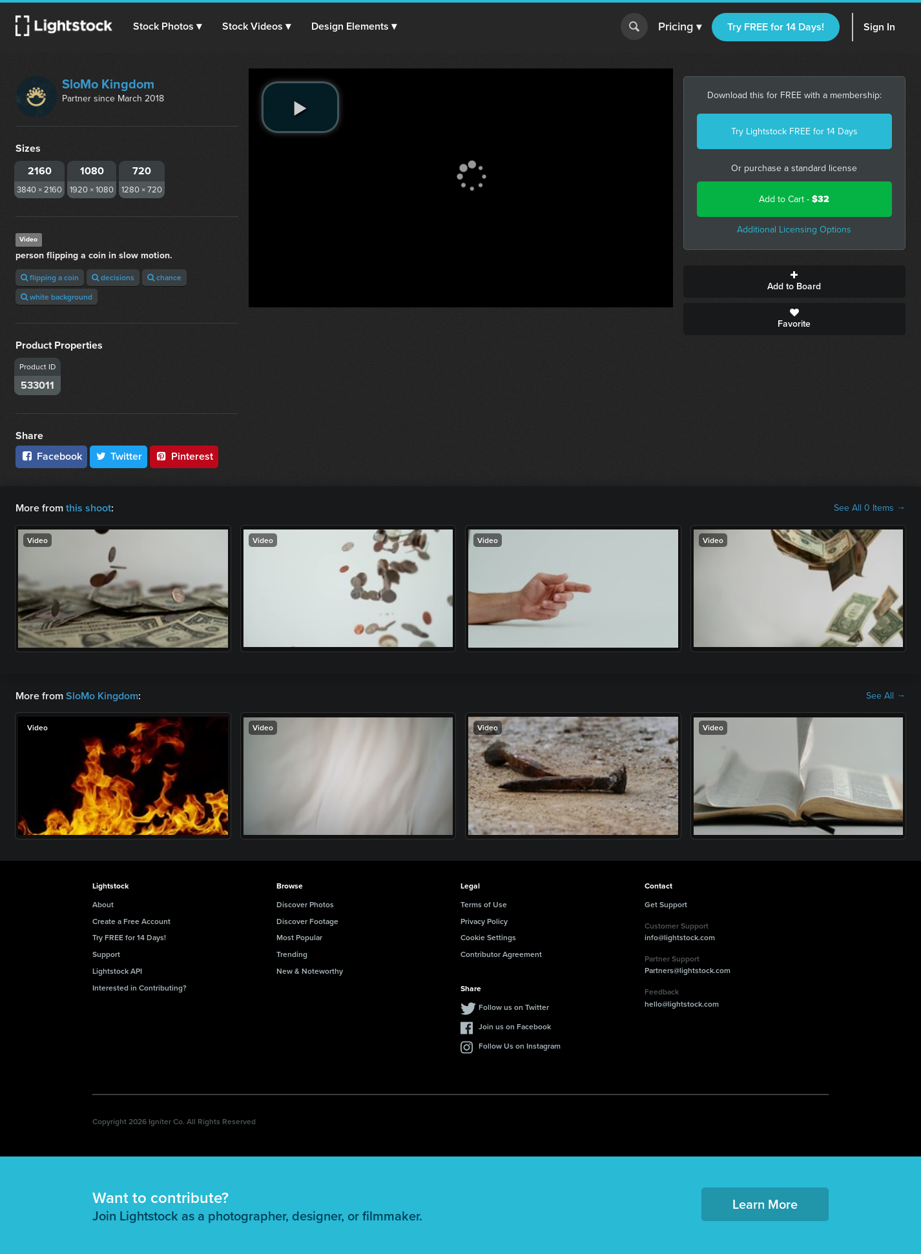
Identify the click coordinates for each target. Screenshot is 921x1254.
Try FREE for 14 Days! (775, 26)
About (103, 904)
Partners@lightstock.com (687, 970)
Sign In (879, 26)
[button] (167, 26)
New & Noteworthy (309, 970)
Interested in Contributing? (139, 987)
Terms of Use (483, 904)
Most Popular (299, 937)
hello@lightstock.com (682, 1003)
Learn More (765, 1204)
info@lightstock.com (680, 937)
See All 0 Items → (869, 508)
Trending (291, 954)
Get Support (666, 904)
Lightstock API (117, 970)
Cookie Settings (488, 937)
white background (56, 296)
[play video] (300, 107)
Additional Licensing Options (794, 229)
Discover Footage (307, 921)
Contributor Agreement (501, 954)
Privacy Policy (484, 921)
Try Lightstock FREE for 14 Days (794, 131)
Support (106, 954)
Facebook (51, 456)
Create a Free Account (131, 921)
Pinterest (184, 456)
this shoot (88, 507)
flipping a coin (50, 277)
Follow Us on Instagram (520, 1045)
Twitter (119, 456)
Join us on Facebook (515, 1026)
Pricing (679, 27)
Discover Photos (305, 904)
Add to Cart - (794, 199)
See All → (885, 696)
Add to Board (795, 282)
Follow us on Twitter (514, 1007)
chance (164, 277)
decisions (113, 277)
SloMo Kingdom (108, 84)
